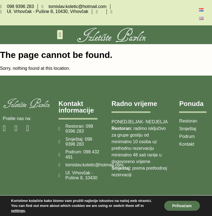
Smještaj (187, 128)
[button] (59, 34)
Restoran (188, 121)
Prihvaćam (182, 206)
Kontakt (186, 144)
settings (18, 211)
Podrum (187, 136)
